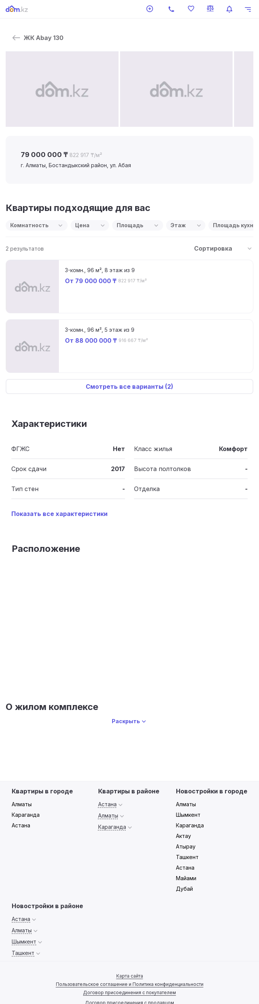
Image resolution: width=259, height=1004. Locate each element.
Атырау (186, 846)
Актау (183, 836)
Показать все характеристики (59, 513)
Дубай (184, 888)
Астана (21, 825)
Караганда (26, 815)
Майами (186, 878)
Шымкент (188, 815)
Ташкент (187, 857)
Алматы (22, 804)
